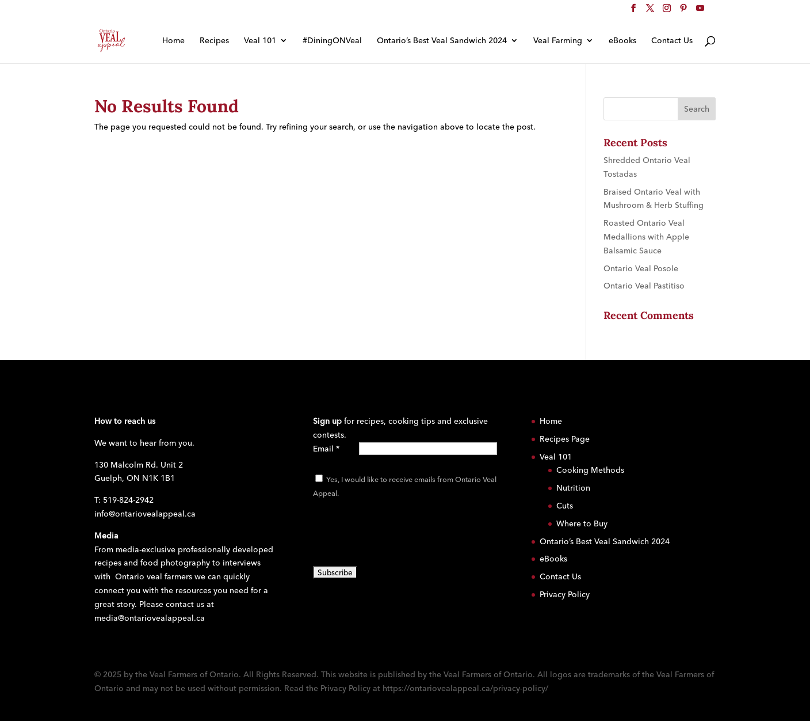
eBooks (622, 40)
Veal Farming (557, 40)
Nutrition (573, 488)
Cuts (564, 505)
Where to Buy (582, 523)
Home (173, 40)
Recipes (214, 40)
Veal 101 (260, 40)
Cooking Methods (590, 470)
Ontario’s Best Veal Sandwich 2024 (442, 40)
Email (326, 448)
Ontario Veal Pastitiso (644, 285)
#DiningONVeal (332, 40)
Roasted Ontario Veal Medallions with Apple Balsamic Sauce (646, 237)
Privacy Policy (565, 594)
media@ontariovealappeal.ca (149, 618)
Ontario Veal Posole (640, 268)
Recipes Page (565, 439)
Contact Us (672, 40)
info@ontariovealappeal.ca (145, 514)
